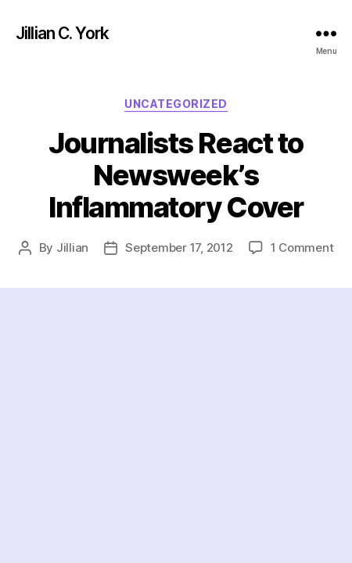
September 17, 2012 (178, 247)
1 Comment (302, 247)
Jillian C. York (62, 33)
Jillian (72, 247)
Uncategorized (176, 103)
